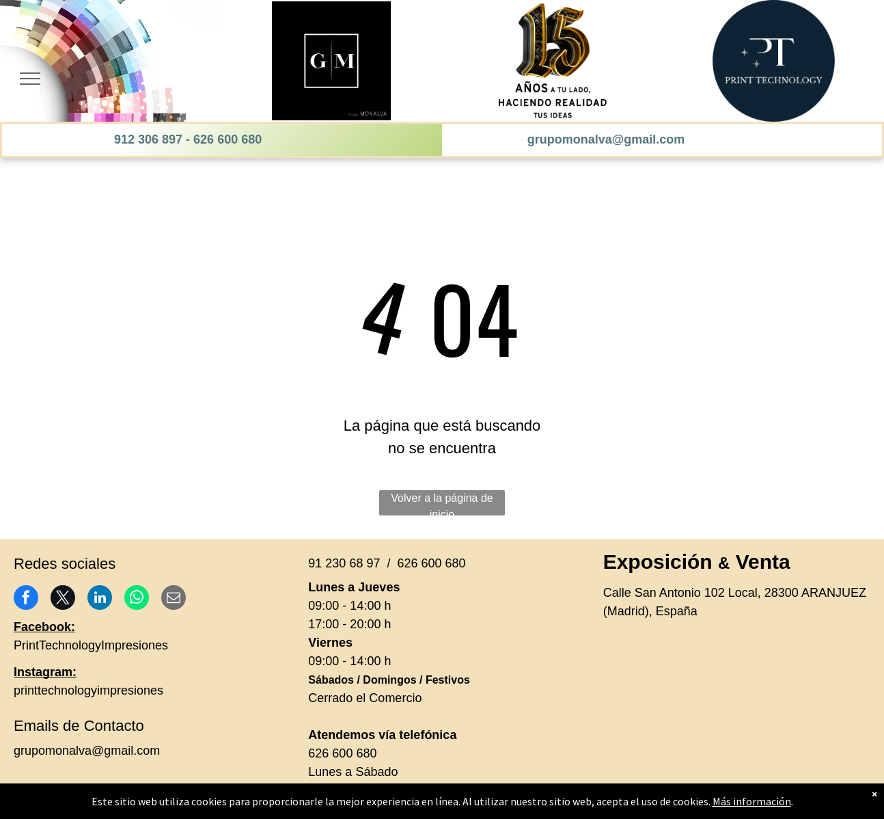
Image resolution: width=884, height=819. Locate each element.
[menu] (30, 78)
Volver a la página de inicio (442, 503)
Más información (752, 801)
